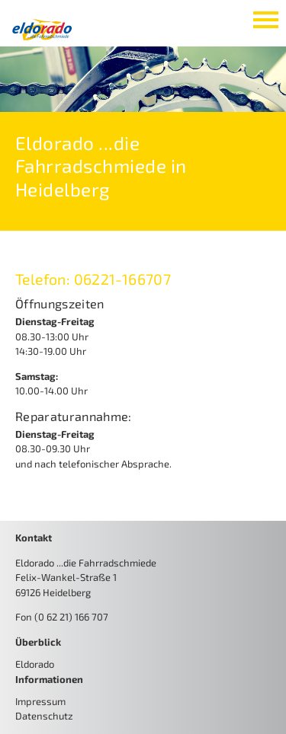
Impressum (40, 701)
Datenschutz (44, 716)
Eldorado (34, 664)
